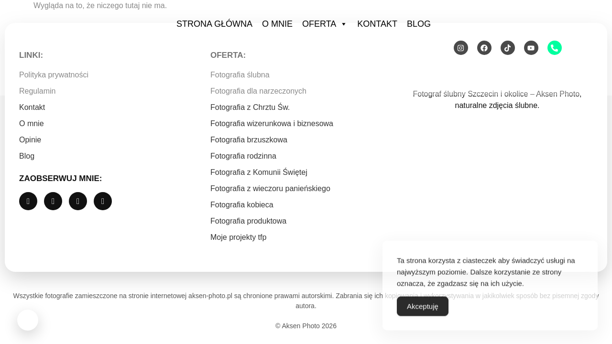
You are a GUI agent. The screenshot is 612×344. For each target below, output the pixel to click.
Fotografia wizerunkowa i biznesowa (271, 123)
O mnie (277, 24)
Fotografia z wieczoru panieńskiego (270, 188)
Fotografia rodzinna (243, 156)
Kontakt (377, 24)
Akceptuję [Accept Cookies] (422, 318)
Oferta (325, 24)
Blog (419, 24)
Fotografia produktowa (248, 221)
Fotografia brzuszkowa (248, 140)
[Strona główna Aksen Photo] (76, 46)
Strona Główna (214, 24)
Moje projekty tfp (238, 237)
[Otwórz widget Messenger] (28, 321)
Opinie (30, 140)
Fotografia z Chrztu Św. (250, 107)
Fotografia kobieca (241, 205)
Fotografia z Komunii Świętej (258, 172)
